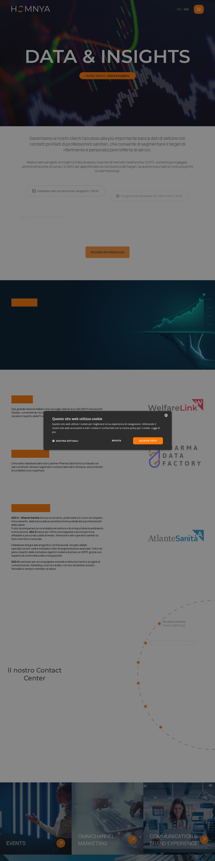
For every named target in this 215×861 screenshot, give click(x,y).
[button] (65, 441)
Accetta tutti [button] (148, 440)
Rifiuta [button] (116, 440)
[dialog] (107, 430)
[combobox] (166, 415)
